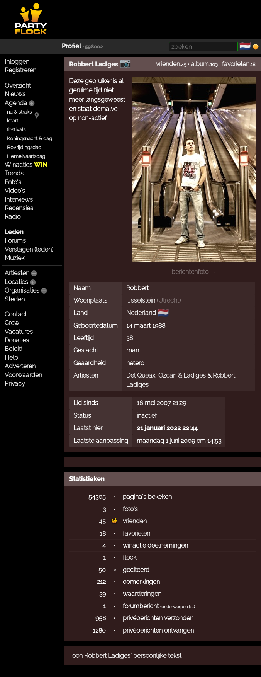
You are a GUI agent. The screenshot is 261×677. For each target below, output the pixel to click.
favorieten (235, 64)
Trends (14, 173)
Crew (12, 323)
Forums (15, 240)
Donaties (17, 340)
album (200, 64)
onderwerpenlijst (177, 606)
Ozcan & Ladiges (182, 375)
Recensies (19, 208)
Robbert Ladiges (93, 64)
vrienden (168, 64)
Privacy (15, 383)
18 (103, 533)
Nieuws (15, 94)
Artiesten (17, 273)
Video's (15, 190)
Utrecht (168, 300)
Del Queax (140, 375)
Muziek (14, 258)
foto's (130, 509)
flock (129, 557)
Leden (14, 232)
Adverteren (20, 366)
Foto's (13, 182)
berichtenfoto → (193, 272)
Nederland (141, 312)
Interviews (19, 199)
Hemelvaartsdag (26, 156)
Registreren (20, 70)
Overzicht (18, 85)
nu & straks (19, 112)
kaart (12, 121)
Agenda (16, 103)
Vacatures (19, 331)
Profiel (71, 46)
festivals (16, 130)
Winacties (26, 164)
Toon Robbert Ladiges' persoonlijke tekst (125, 655)
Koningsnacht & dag (29, 138)
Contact (16, 314)
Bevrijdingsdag (24, 147)
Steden (15, 299)
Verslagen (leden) (29, 249)
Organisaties (22, 290)
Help (11, 357)
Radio (12, 216)
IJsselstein (140, 300)
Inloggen (17, 61)
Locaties (16, 282)
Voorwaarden (23, 375)
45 (102, 521)
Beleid (13, 348)
